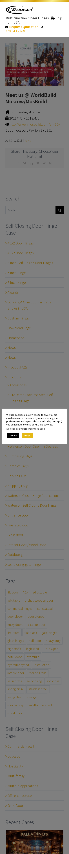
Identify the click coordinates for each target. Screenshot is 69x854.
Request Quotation (24, 26)
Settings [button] (13, 435)
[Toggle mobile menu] (62, 10)
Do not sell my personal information (25, 428)
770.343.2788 (15, 31)
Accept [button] (27, 435)
